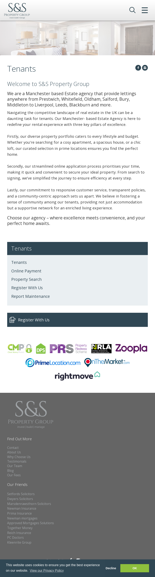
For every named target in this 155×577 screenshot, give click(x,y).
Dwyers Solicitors (20, 499)
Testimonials (16, 461)
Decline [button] (111, 568)
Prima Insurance (19, 513)
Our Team (14, 466)
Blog (10, 471)
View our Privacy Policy (47, 570)
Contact (13, 448)
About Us (14, 452)
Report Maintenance (30, 296)
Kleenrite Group (19, 542)
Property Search (26, 279)
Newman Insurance (22, 508)
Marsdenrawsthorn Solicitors (29, 504)
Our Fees (14, 475)
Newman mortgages (22, 518)
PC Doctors (15, 537)
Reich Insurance (19, 533)
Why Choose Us (19, 457)
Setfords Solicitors (21, 494)
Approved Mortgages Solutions (30, 523)
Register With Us (27, 287)
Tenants (19, 262)
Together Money (20, 528)
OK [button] (134, 568)
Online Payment (26, 271)
